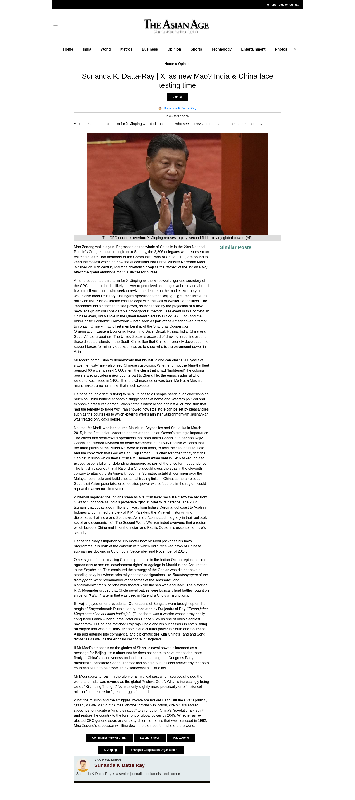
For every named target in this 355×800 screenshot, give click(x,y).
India (87, 49)
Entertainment (253, 49)
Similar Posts (236, 247)
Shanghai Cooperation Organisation (154, 750)
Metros (126, 49)
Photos (281, 49)
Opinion (174, 49)
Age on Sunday (289, 4)
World (106, 49)
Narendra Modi (150, 737)
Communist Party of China (109, 737)
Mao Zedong (181, 737)
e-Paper (272, 4)
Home (68, 49)
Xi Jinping (111, 750)
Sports (196, 49)
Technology (222, 49)
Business (150, 49)
